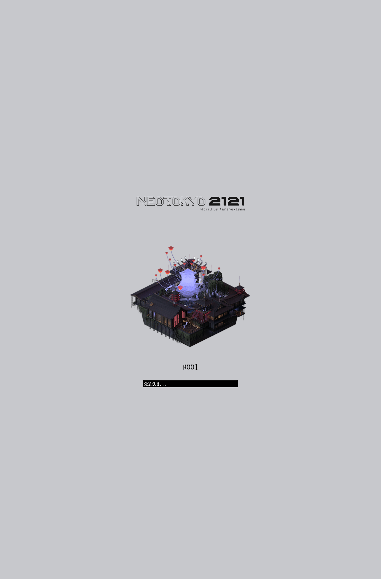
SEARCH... (155, 384)
